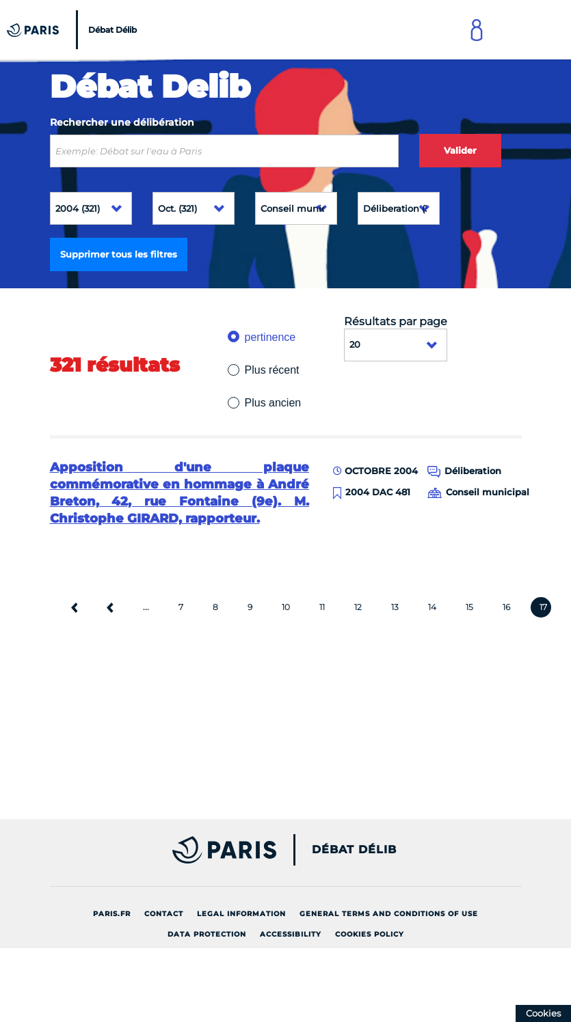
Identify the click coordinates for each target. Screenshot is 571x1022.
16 (506, 607)
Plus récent (272, 370)
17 (543, 607)
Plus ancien (273, 403)
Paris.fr (112, 913)
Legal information (241, 913)
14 (432, 607)
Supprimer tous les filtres (118, 254)
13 (395, 607)
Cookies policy (369, 934)
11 (322, 607)
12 (358, 607)
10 (286, 607)
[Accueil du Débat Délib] (73, 29)
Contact (163, 913)
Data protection (207, 934)
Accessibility (290, 934)
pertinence (270, 337)
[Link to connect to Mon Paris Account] (476, 29)
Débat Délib (354, 850)
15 (469, 607)
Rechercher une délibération (122, 122)
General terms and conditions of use (389, 913)
